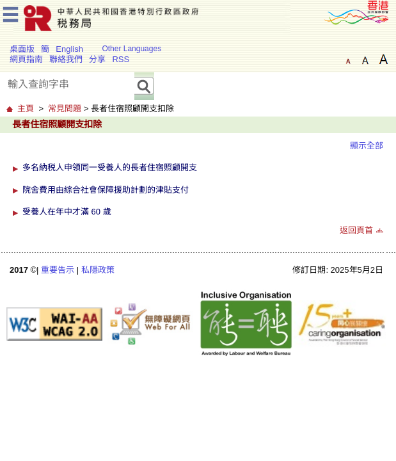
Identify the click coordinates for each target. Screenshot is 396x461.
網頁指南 (26, 59)
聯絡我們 (66, 59)
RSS (120, 59)
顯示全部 (366, 145)
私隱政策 (98, 270)
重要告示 (57, 270)
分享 (97, 59)
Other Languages (131, 48)
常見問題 (64, 108)
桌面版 (22, 49)
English (69, 49)
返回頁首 (356, 230)
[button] (16, 167)
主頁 (25, 108)
